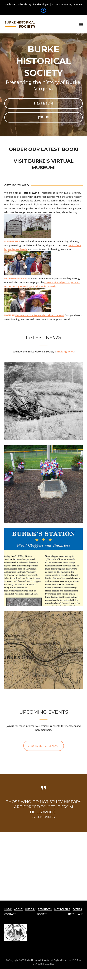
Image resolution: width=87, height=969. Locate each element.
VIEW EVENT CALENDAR (43, 746)
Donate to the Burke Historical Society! (39, 315)
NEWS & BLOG (43, 103)
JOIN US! (43, 117)
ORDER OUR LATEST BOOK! (43, 149)
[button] (81, 24)
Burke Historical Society (36, 960)
